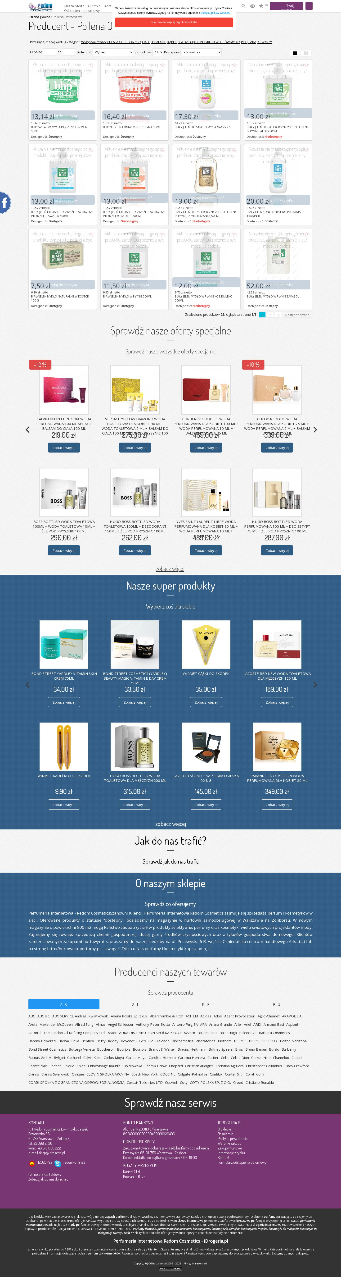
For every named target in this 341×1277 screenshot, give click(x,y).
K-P (206, 1004)
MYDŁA (235, 42)
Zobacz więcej (64, 447)
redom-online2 (74, 1162)
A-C (64, 1004)
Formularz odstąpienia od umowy (242, 1162)
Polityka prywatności (233, 1138)
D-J (135, 1004)
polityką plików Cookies (215, 12)
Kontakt (223, 1157)
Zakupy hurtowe (230, 1148)
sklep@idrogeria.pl (52, 1152)
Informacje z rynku (231, 1152)
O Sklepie (224, 1129)
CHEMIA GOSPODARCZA (124, 42)
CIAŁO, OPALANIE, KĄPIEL (159, 42)
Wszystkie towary (94, 42)
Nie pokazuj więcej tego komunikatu (174, 22)
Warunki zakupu (229, 1143)
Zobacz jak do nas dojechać (48, 1179)
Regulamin (225, 1133)
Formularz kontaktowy (44, 1174)
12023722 (45, 1162)
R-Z (277, 1004)
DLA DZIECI (185, 42)
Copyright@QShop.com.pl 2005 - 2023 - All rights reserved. (170, 1263)
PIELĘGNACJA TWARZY (256, 42)
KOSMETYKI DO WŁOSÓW (211, 42)
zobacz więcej (170, 568)
